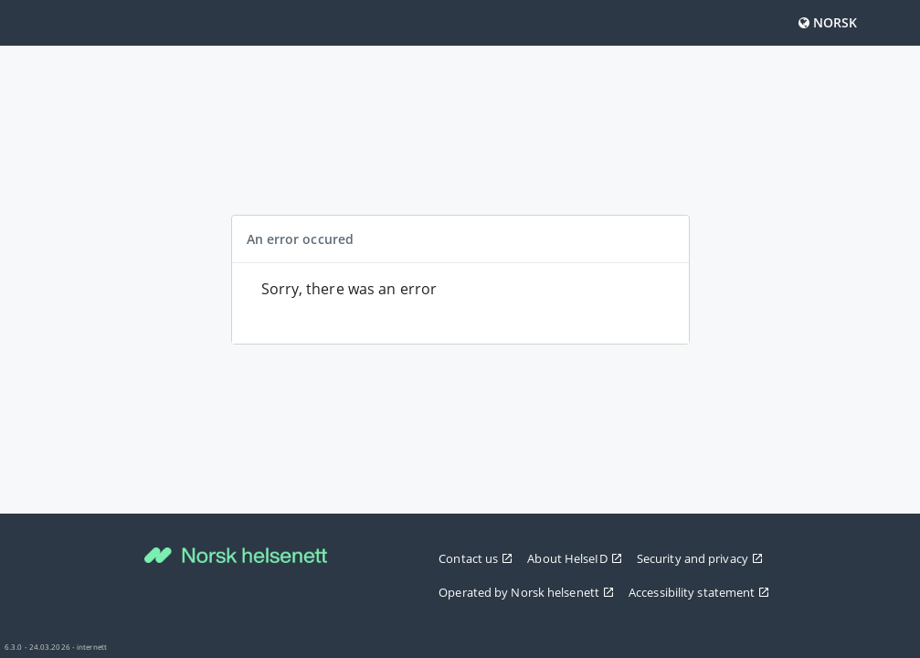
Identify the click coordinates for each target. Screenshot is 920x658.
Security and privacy (700, 558)
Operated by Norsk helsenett (526, 592)
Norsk (828, 22)
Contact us (476, 558)
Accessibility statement (699, 592)
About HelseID (574, 558)
